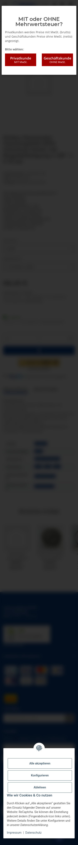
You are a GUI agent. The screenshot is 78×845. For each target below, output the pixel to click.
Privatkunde (20, 60)
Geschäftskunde (57, 60)
